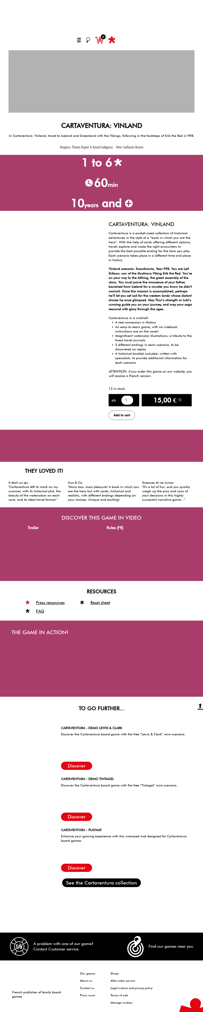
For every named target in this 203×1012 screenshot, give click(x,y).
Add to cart (122, 415)
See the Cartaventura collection (101, 883)
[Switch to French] (123, 41)
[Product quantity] (127, 400)
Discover (76, 766)
